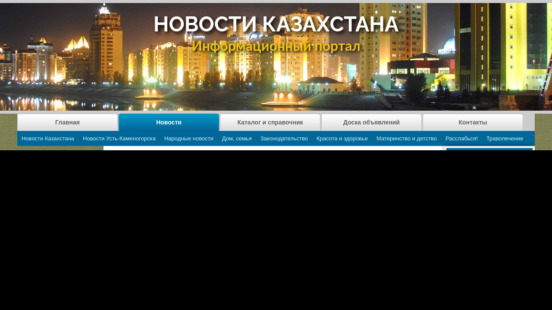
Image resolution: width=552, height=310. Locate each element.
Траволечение (504, 138)
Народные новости (188, 138)
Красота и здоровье (342, 138)
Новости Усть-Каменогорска (119, 138)
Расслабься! (461, 138)
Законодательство (284, 138)
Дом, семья (237, 138)
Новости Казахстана (48, 138)
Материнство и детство (406, 138)
